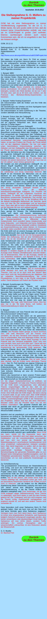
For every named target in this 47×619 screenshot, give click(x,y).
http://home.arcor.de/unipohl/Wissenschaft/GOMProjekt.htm (24, 55)
